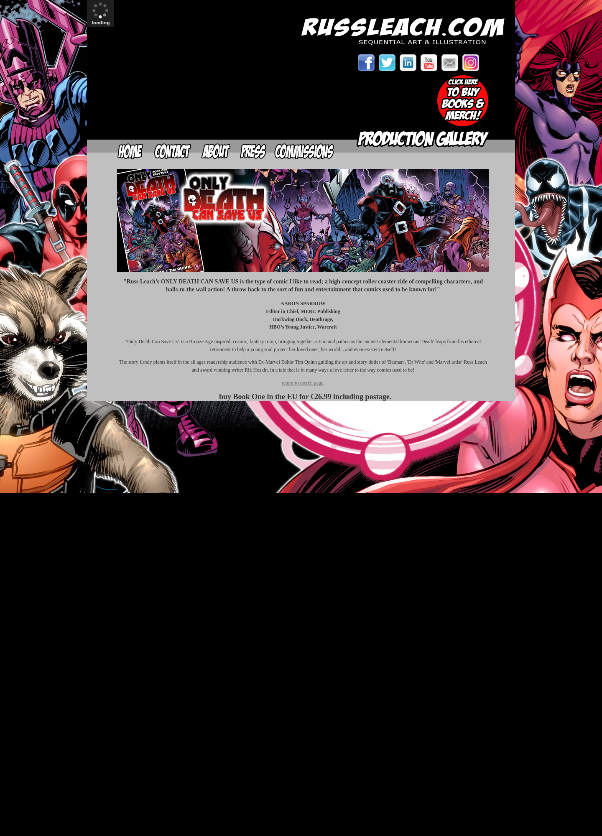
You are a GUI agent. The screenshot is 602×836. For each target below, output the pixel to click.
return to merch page (303, 383)
